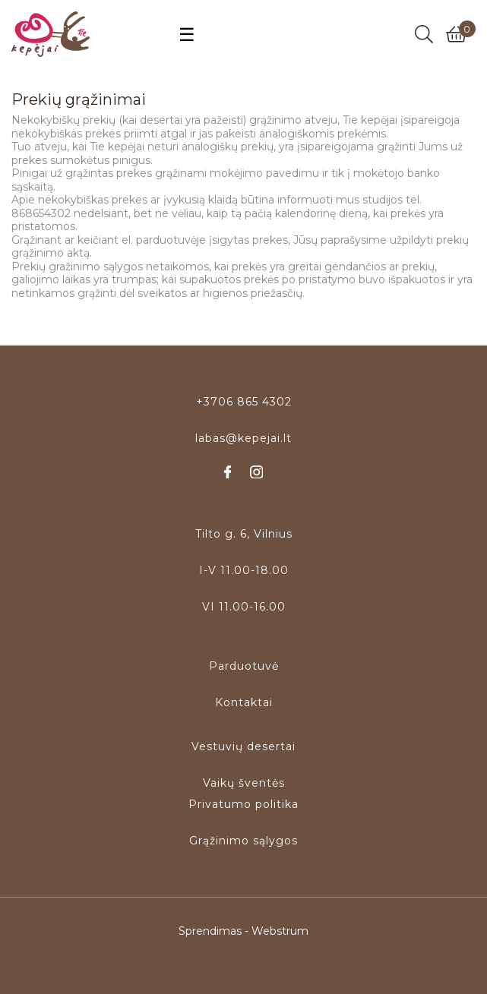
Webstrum (279, 931)
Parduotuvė (244, 666)
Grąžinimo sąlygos (243, 840)
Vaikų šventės (244, 783)
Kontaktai (244, 702)
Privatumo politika (243, 804)
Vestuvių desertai (243, 746)
